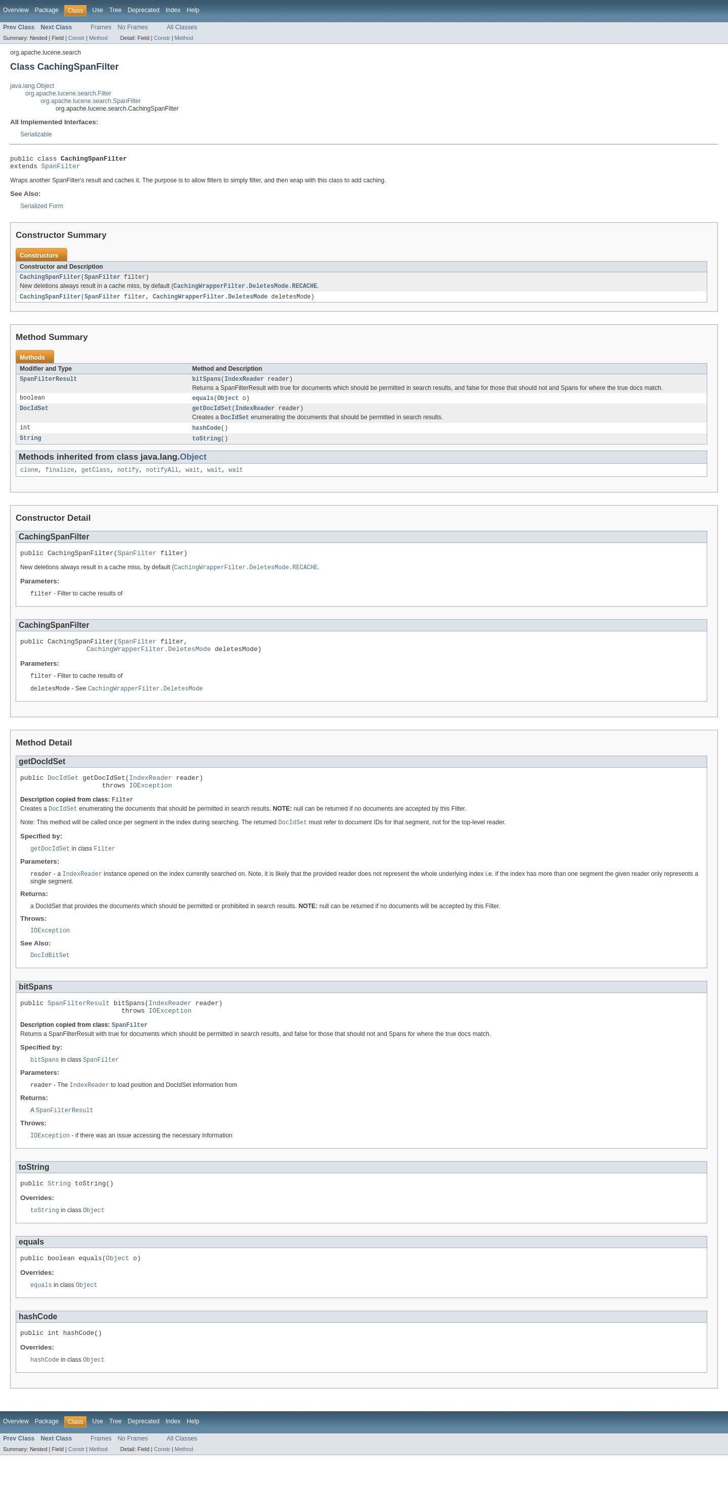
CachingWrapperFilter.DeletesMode (210, 301)
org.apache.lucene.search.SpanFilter (90, 101)
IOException (150, 804)
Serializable (36, 134)
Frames (100, 27)
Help (193, 10)
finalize (60, 480)
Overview (16, 10)
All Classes (182, 27)
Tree (115, 10)
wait (193, 480)
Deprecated (144, 10)
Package (47, 10)
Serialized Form (41, 209)
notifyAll (162, 480)
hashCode (206, 436)
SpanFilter (60, 168)
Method (98, 38)
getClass (95, 480)
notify (128, 480)
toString (206, 447)
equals (203, 405)
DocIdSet (34, 416)
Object (228, 405)
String (30, 447)
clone (29, 480)
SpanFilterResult (48, 385)
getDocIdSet (212, 416)
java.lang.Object (32, 85)
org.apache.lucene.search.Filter (68, 93)
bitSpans (206, 385)
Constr (76, 38)
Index (172, 10)
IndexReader (244, 385)
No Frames (133, 27)
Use (97, 10)
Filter (122, 820)
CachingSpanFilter (50, 281)
